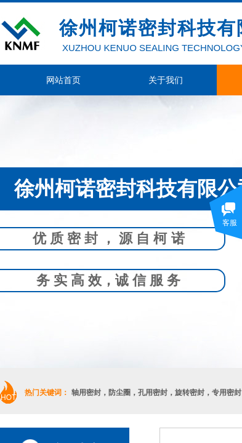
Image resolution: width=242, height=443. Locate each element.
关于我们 (165, 80)
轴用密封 (86, 392)
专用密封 (226, 392)
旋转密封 (189, 392)
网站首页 (63, 80)
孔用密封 (152, 392)
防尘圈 (119, 392)
